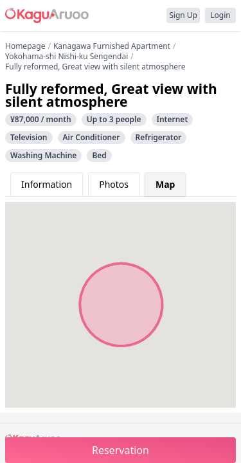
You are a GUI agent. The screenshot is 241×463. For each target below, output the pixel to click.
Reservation (120, 450)
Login (220, 15)
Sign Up (183, 15)
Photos (114, 184)
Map (165, 184)
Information (46, 184)
